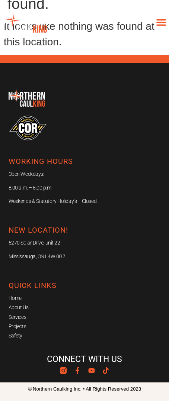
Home (15, 298)
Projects (17, 326)
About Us (18, 307)
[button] (161, 22)
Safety (15, 336)
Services (17, 317)
